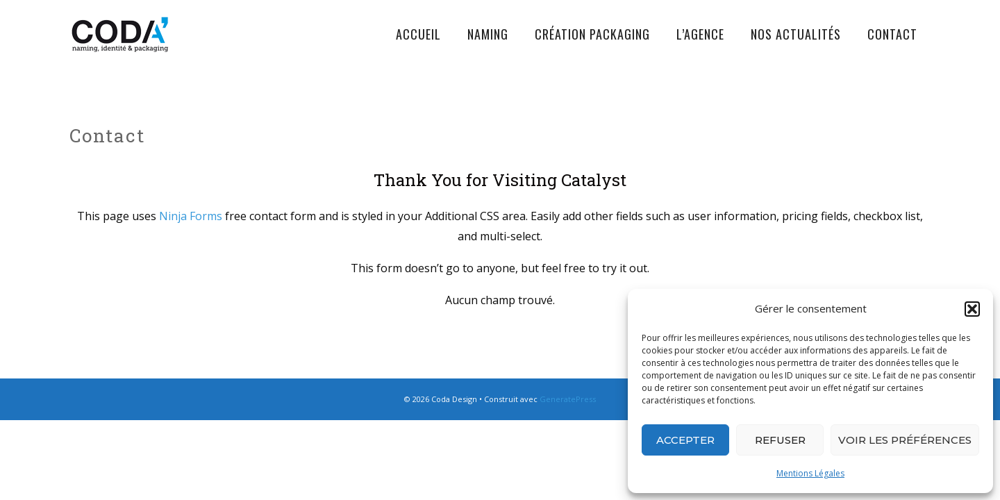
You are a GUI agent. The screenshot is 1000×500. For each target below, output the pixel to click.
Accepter (685, 440)
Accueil (418, 34)
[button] (972, 309)
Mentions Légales (810, 473)
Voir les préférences (905, 440)
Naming (487, 34)
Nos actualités (796, 34)
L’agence (700, 34)
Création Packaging (592, 34)
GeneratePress (568, 399)
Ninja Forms (190, 216)
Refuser (780, 440)
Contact (892, 34)
